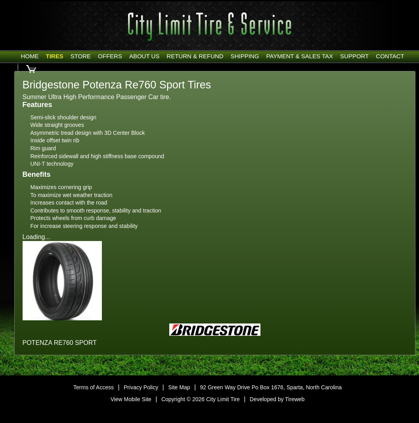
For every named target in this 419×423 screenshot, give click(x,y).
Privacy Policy (141, 387)
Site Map (179, 387)
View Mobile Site (131, 399)
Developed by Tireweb (277, 399)
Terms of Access (93, 387)
